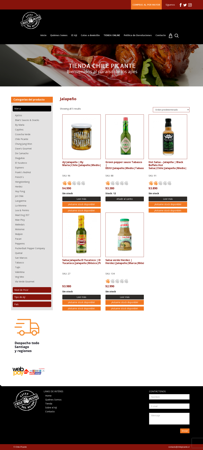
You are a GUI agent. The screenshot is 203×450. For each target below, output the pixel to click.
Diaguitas (20, 158)
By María (19, 124)
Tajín (17, 267)
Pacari (18, 238)
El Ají (74, 35)
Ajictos (18, 115)
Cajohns (19, 129)
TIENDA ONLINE (112, 35)
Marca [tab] (17, 108)
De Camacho (22, 153)
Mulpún (19, 234)
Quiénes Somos (59, 35)
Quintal (18, 253)
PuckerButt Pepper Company (30, 248)
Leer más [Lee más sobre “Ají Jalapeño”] (81, 198)
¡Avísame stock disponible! (81, 204)
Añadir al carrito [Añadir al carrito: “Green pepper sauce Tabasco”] (125, 198)
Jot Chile (19, 196)
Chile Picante (21, 139)
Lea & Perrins (22, 210)
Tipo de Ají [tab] (19, 297)
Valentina (19, 272)
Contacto (161, 35)
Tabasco (19, 262)
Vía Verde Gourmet (24, 281)
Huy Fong (20, 191)
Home (48, 395)
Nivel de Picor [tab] (21, 289)
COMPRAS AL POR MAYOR (146, 4)
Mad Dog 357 (22, 215)
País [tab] (16, 304)
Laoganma (20, 200)
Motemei (19, 229)
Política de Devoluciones (138, 35)
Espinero (19, 167)
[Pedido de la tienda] (171, 109)
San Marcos (21, 257)
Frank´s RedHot (23, 172)
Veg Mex (19, 276)
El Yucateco (21, 162)
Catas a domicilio (90, 35)
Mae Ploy (20, 219)
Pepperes (20, 243)
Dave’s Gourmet (23, 148)
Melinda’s (20, 224)
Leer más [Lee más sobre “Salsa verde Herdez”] (125, 297)
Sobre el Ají (51, 407)
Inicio (43, 35)
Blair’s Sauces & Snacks (27, 120)
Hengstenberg (22, 181)
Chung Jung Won (23, 143)
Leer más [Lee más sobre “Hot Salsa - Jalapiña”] (168, 198)
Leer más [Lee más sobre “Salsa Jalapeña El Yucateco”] (81, 297)
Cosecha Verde (22, 134)
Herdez (18, 186)
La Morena (20, 205)
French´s (19, 177)
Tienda (48, 403)
